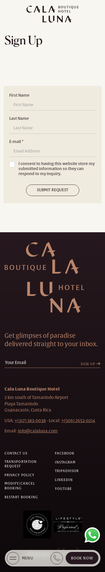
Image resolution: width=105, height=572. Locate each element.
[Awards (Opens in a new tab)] (37, 525)
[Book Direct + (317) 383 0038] (56, 558)
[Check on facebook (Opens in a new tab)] (65, 453)
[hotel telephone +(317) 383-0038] (30, 420)
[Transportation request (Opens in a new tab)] (27, 464)
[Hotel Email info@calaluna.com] (38, 431)
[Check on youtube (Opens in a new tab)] (63, 489)
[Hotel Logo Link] (50, 277)
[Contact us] (15, 453)
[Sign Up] (92, 364)
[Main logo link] (52, 14)
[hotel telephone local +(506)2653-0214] (78, 420)
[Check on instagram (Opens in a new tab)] (65, 462)
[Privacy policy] (19, 475)
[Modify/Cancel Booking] (27, 486)
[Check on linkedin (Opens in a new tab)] (64, 480)
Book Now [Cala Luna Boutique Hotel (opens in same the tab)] (82, 558)
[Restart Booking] (21, 497)
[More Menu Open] (13, 558)
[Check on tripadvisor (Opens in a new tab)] (67, 471)
